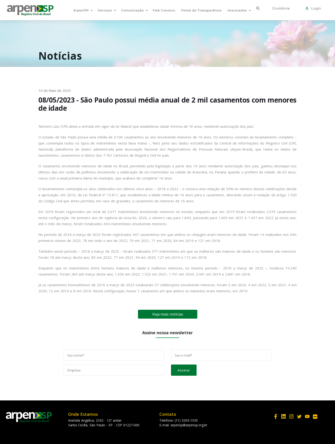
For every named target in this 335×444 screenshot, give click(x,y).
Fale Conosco (164, 10)
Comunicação (132, 10)
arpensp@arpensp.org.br (189, 425)
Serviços (105, 10)
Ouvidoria (281, 8)
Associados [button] (237, 10)
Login (315, 8)
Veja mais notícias (167, 314)
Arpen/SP (81, 10)
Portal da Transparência (201, 10)
